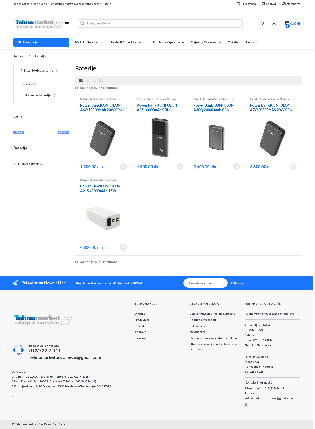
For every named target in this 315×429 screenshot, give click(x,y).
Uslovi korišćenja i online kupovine (212, 313)
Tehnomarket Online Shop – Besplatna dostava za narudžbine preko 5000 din (62, 4)
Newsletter (292, 4)
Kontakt (269, 4)
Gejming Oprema (204, 42)
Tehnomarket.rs (25, 424)
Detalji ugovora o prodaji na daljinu (213, 338)
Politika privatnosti (203, 319)
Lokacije (140, 338)
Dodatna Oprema (166, 42)
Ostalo (233, 42)
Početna (18, 56)
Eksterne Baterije (37, 95)
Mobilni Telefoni (87, 42)
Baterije (84, 99)
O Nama (139, 313)
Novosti (250, 42)
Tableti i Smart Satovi (126, 42)
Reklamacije (198, 326)
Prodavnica (246, 4)
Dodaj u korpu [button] (123, 166)
